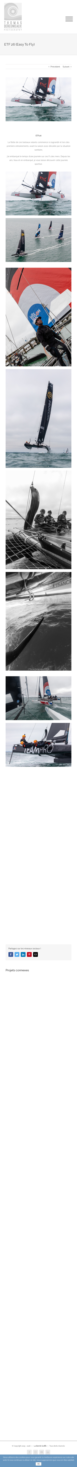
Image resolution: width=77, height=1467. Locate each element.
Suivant (66, 67)
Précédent (55, 67)
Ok (38, 1464)
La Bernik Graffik (40, 1446)
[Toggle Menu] (69, 19)
